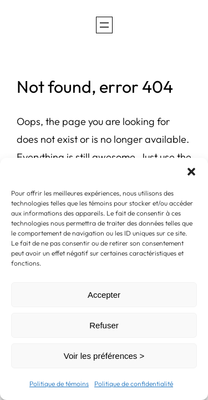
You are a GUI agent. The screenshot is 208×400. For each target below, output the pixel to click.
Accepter (104, 294)
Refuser (104, 325)
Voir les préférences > (104, 356)
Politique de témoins (59, 383)
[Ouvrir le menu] (104, 25)
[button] (191, 171)
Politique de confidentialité (133, 383)
